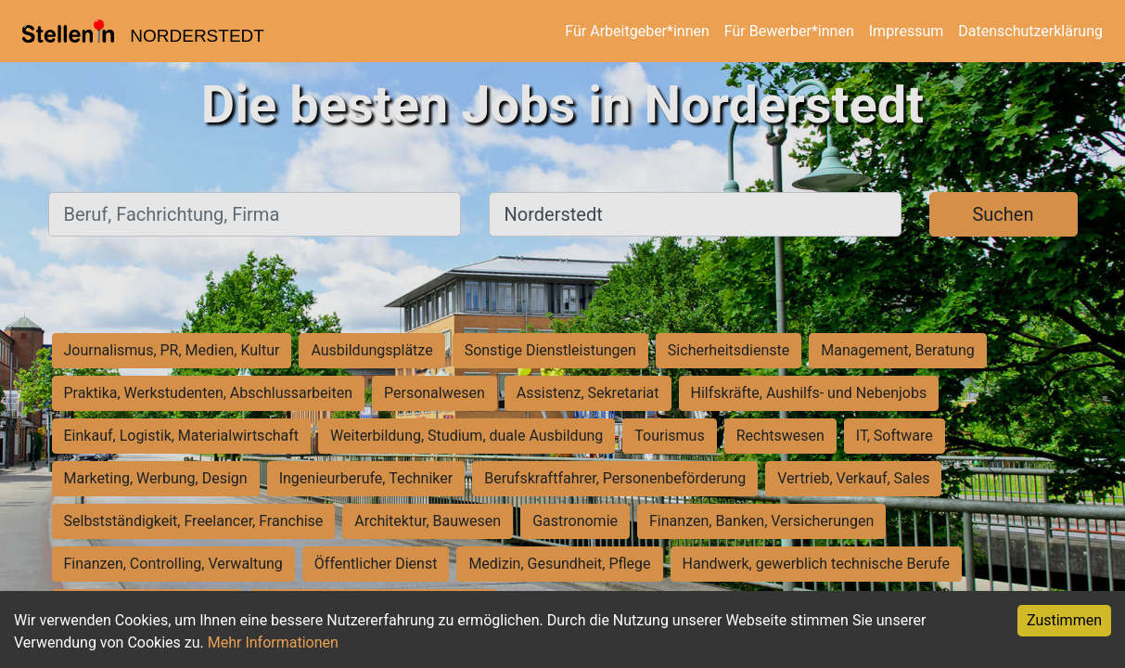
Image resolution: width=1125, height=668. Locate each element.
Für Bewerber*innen (789, 31)
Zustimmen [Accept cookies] (1064, 620)
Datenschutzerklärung (1030, 31)
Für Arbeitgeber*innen (637, 31)
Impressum (906, 31)
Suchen (1002, 214)
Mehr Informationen (273, 642)
